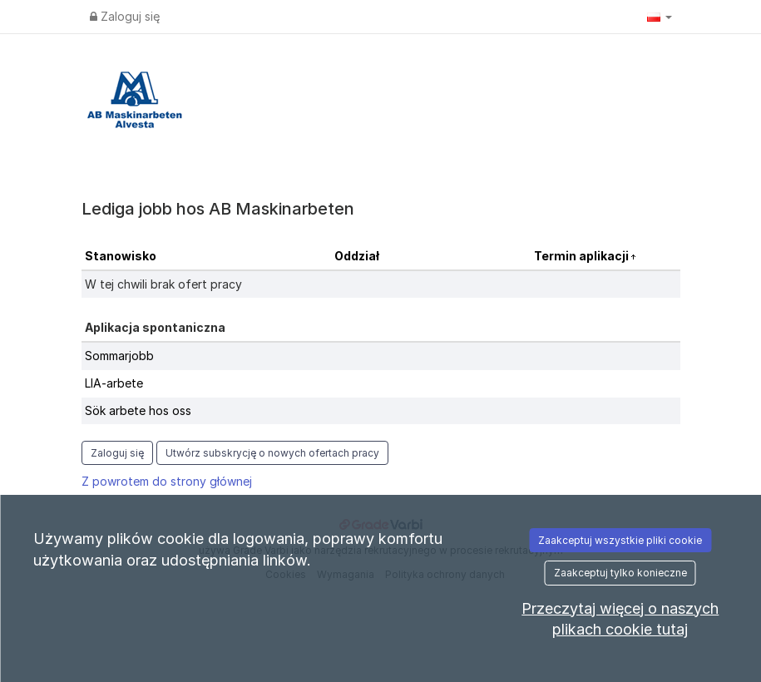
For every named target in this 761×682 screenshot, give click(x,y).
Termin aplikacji (582, 256)
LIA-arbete (114, 383)
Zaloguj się (125, 16)
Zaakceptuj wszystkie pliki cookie (620, 540)
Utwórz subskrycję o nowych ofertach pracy (272, 453)
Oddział (356, 256)
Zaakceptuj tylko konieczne (620, 572)
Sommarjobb (119, 355)
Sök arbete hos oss (138, 410)
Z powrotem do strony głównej (167, 481)
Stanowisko (120, 256)
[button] (659, 16)
